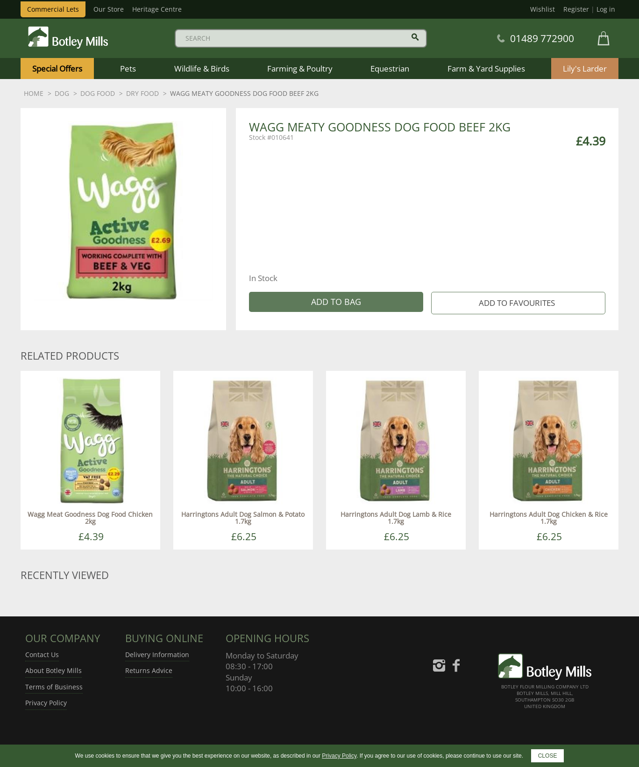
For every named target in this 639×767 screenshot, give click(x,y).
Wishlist (542, 9)
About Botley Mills (53, 670)
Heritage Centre (157, 9)
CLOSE (547, 756)
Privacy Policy (46, 702)
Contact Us (42, 654)
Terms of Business (54, 686)
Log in (605, 9)
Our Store (108, 9)
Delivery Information (157, 654)
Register (576, 9)
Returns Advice (148, 670)
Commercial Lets (53, 9)
